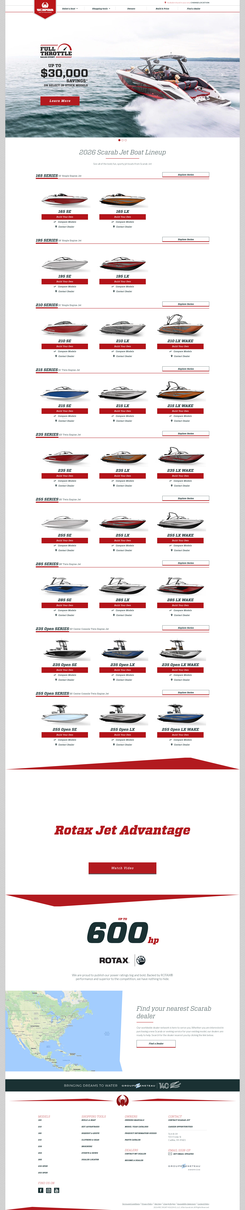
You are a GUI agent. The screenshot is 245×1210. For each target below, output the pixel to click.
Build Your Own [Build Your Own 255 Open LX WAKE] (180, 735)
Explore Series (186, 174)
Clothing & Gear (90, 1140)
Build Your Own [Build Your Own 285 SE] (64, 605)
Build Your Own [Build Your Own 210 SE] (64, 346)
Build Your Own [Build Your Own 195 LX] (122, 281)
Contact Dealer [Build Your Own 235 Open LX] (122, 680)
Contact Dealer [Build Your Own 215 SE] (64, 421)
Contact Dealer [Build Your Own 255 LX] (122, 550)
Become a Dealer (134, 1160)
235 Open (43, 1166)
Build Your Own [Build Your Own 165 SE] (64, 217)
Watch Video (122, 868)
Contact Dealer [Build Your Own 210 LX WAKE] (180, 356)
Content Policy (203, 1204)
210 (40, 1126)
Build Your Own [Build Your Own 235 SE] (64, 476)
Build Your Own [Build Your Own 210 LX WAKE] (180, 346)
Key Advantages (90, 1126)
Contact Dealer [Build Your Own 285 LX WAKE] (180, 615)
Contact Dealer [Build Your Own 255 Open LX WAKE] (180, 744)
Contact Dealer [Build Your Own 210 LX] (122, 356)
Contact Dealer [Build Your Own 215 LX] (122, 421)
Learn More (60, 101)
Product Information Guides (141, 1133)
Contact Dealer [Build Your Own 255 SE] (64, 550)
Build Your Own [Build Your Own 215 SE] (64, 411)
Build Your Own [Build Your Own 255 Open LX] (122, 735)
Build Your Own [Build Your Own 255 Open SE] (64, 735)
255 (40, 1153)
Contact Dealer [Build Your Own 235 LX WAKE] (180, 485)
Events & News (90, 1153)
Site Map (157, 1204)
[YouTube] (58, 1190)
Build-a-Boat (89, 1120)
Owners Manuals (134, 1120)
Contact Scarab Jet (179, 1120)
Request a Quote (90, 1133)
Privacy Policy (147, 1204)
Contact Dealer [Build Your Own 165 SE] (64, 226)
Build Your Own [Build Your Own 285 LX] (122, 605)
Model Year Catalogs (136, 1126)
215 (40, 1140)
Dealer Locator (90, 1159)
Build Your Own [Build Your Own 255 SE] (64, 540)
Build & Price (167, 8)
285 (40, 1159)
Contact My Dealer (135, 1154)
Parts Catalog (132, 1140)
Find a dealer (193, 9)
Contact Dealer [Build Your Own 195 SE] (64, 291)
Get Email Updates (181, 1154)
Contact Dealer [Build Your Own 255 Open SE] (64, 744)
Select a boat (73, 8)
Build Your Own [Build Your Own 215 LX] (122, 411)
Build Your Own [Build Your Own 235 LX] (122, 476)
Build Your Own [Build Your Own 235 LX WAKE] (180, 476)
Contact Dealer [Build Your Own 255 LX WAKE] (180, 550)
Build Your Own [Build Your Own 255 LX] (122, 540)
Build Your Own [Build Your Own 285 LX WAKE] (180, 605)
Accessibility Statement (186, 1204)
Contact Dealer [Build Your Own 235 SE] (64, 485)
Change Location (199, 2)
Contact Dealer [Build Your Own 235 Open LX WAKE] (180, 680)
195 (40, 1133)
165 (40, 1120)
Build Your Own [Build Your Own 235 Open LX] (122, 670)
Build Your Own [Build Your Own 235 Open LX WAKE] (180, 670)
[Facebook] (42, 1190)
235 (40, 1146)
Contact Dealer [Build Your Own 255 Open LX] (122, 744)
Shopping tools (103, 8)
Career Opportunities (180, 1126)
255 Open (43, 1172)
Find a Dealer (156, 1043)
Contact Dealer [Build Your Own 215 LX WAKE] (180, 421)
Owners (137, 8)
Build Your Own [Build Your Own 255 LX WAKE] (180, 540)
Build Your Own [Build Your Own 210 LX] (122, 346)
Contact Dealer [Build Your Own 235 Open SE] (64, 680)
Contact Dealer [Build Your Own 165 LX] (122, 226)
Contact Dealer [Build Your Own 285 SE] (64, 615)
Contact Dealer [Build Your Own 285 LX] (122, 615)
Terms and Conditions (131, 1204)
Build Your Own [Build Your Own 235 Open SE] (64, 670)
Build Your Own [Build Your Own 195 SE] (64, 281)
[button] (22, 74)
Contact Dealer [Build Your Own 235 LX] (122, 485)
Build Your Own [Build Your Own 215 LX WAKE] (180, 411)
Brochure (87, 1146)
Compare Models (67, 222)
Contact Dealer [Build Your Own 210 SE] (64, 356)
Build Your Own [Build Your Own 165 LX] (122, 217)
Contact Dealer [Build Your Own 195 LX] (122, 291)
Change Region (169, 1204)
